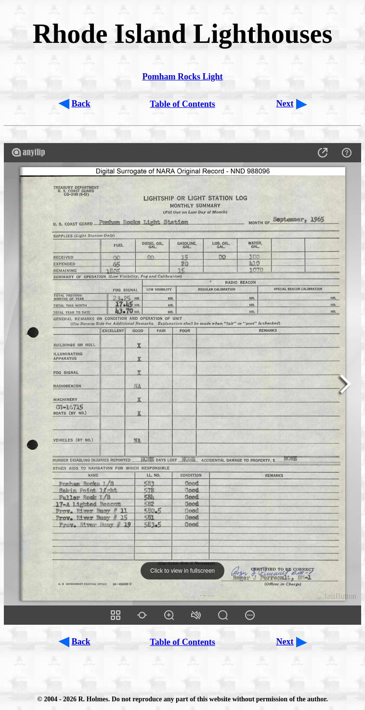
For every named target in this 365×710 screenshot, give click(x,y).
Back (81, 103)
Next (285, 103)
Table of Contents (182, 104)
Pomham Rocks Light (182, 76)
